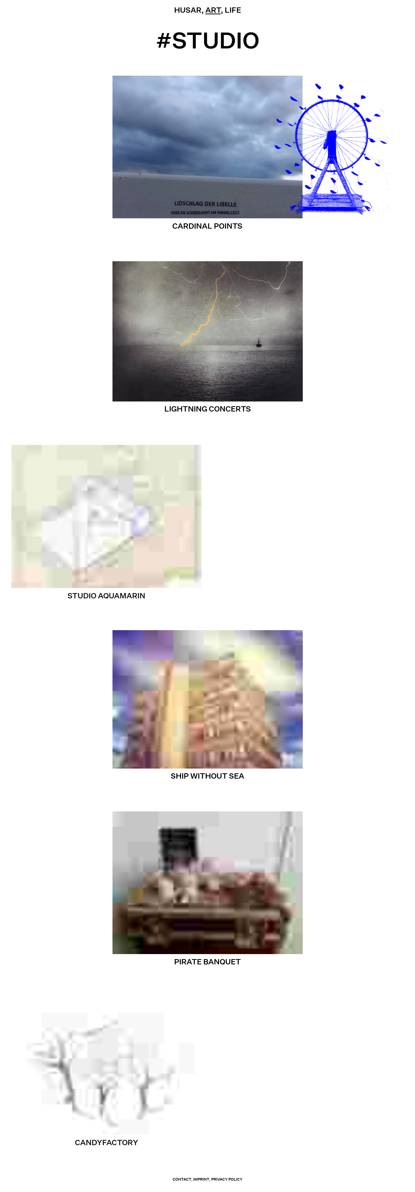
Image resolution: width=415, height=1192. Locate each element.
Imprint (201, 1179)
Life (233, 10)
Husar (187, 10)
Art (213, 10)
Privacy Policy (226, 1179)
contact (182, 1179)
